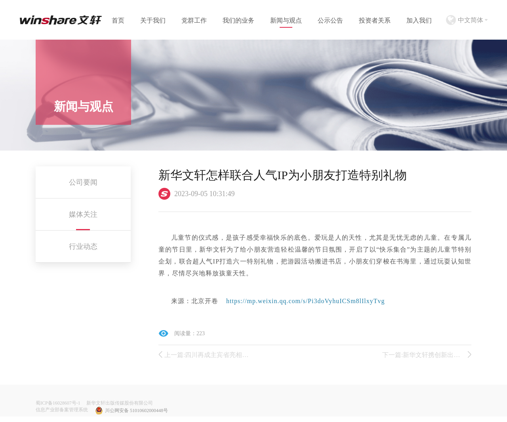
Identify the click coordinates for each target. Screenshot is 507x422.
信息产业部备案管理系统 (62, 409)
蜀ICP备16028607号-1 (58, 403)
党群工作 (194, 20)
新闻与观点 (286, 20)
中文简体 (470, 20)
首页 (118, 20)
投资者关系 (375, 20)
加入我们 (419, 20)
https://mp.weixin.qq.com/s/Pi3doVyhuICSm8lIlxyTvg (305, 301)
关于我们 (153, 20)
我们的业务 (238, 20)
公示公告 (330, 20)
